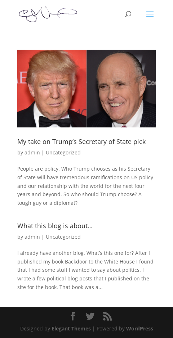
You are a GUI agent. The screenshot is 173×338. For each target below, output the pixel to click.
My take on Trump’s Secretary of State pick (81, 141)
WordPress (139, 328)
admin (32, 152)
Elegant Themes (71, 328)
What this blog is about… (55, 225)
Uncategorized (63, 152)
